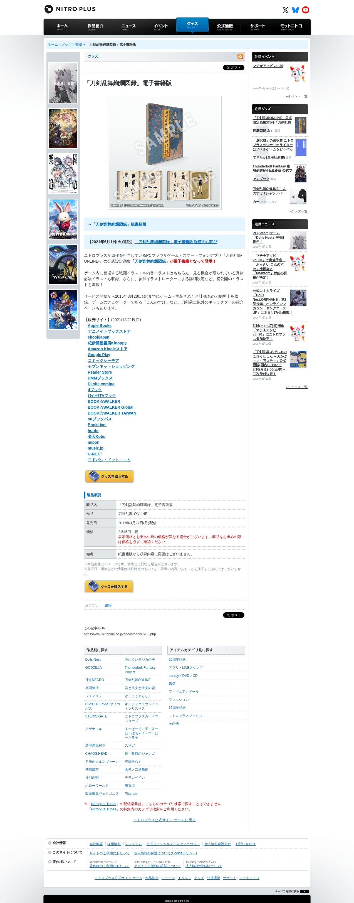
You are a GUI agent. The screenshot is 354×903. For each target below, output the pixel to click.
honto (93, 425)
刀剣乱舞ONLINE (138, 669)
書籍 (78, 44)
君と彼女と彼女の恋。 (141, 677)
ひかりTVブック (102, 390)
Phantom (131, 782)
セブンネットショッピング (111, 361)
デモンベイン (135, 766)
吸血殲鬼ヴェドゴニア (102, 782)
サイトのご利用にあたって (110, 842)
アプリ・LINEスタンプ (186, 656)
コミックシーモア (103, 355)
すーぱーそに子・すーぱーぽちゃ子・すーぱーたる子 (141, 722)
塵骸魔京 (92, 758)
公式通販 (216, 37)
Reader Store (100, 366)
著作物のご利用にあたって (110, 855)
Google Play (99, 349)
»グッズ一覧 (298, 211)
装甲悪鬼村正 (95, 734)
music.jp (96, 442)
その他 (174, 712)
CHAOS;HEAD (96, 742)
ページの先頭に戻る (290, 894)
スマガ (130, 734)
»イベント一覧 (297, 96)
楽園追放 (92, 677)
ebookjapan (99, 331)
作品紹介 (85, 37)
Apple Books (100, 320)
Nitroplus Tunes (103, 793)
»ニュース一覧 (297, 387)
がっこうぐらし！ (138, 685)
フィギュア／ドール (184, 680)
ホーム (53, 44)
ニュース (119, 37)
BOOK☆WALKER (104, 396)
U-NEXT (95, 448)
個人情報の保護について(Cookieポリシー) (165, 842)
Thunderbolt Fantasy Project (140, 659)
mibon (94, 437)
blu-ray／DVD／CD (183, 665)
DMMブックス (100, 372)
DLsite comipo (101, 378)
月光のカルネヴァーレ (102, 751)
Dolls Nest (93, 648)
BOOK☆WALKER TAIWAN (112, 407)
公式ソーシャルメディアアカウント (173, 833)
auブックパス (100, 413)
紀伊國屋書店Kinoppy (107, 337)
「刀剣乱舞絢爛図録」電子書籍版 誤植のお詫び (176, 236)
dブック (95, 384)
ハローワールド (97, 774)
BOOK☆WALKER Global (110, 401)
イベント (151, 37)
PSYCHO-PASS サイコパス (102, 695)
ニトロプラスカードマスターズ (141, 707)
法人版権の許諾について (203, 855)
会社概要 (96, 833)
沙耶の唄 (92, 766)
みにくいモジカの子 (140, 648)
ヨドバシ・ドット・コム (109, 454)
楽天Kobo (97, 431)
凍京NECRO (94, 669)
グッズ (181, 37)
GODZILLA (93, 656)
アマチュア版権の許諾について (157, 855)
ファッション (179, 688)
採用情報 (114, 833)
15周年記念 (177, 697)
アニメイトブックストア (109, 326)
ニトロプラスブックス (185, 705)
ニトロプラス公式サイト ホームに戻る (164, 809)
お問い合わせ (246, 833)
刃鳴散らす (133, 751)
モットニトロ (284, 37)
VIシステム (133, 833)
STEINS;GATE (96, 705)
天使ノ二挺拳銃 (136, 758)
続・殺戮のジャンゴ (140, 742)
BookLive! (97, 419)
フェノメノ (93, 685)
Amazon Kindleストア (108, 343)
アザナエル (93, 718)
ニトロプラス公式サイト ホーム (60, 40)
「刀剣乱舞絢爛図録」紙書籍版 (119, 218)
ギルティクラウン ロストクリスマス (142, 695)
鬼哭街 (130, 774)
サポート (248, 37)
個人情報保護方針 (217, 833)
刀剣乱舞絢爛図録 (150, 255)
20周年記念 (177, 648)
